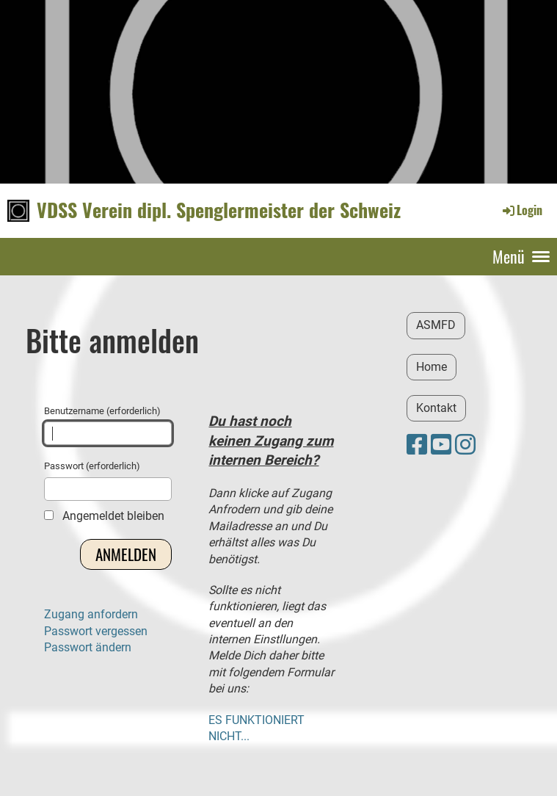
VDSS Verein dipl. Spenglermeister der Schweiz (219, 210)
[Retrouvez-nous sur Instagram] (465, 445)
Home (431, 367)
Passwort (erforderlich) (108, 480)
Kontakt (436, 408)
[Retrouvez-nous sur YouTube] (441, 445)
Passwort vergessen (96, 631)
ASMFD (436, 325)
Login (521, 210)
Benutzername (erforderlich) (108, 425)
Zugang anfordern (91, 614)
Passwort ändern (87, 647)
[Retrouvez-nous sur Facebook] (417, 445)
